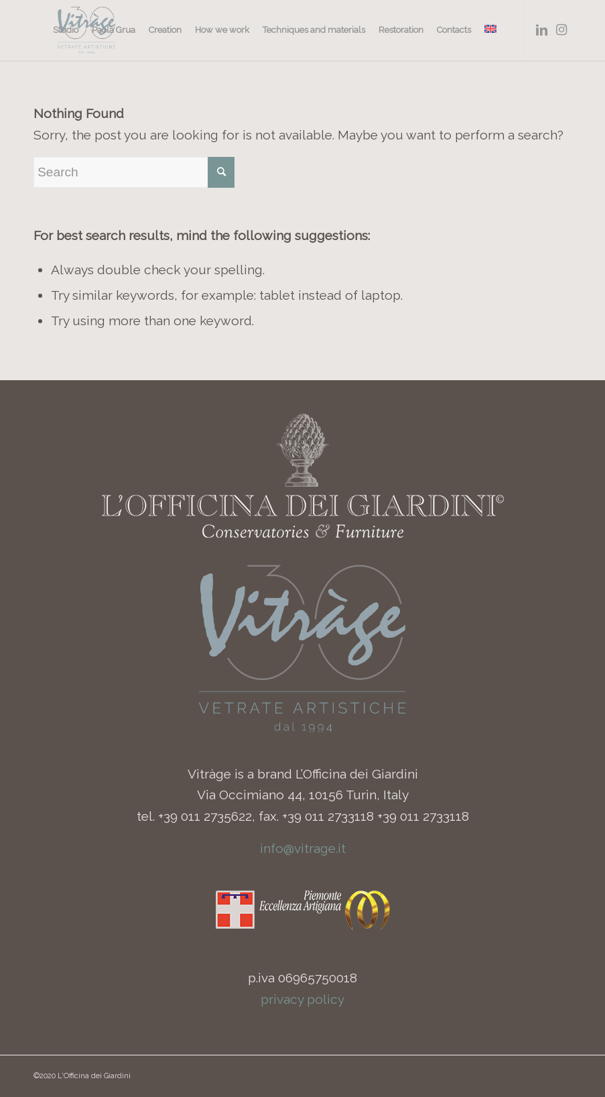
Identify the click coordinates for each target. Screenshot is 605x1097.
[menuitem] (65, 30)
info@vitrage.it (303, 848)
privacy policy (302, 999)
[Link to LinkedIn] (541, 29)
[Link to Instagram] (561, 29)
